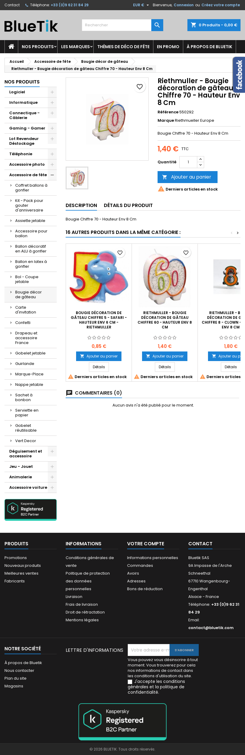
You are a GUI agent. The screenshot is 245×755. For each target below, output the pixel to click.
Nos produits (38, 47)
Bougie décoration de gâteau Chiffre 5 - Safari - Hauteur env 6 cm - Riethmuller (99, 320)
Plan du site (15, 678)
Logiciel (17, 92)
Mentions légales (82, 620)
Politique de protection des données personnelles (88, 581)
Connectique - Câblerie (24, 115)
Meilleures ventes (21, 573)
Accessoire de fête (28, 175)
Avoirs (133, 573)
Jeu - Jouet (21, 466)
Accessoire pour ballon (31, 233)
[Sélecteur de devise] (141, 5)
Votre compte (145, 543)
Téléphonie (20, 154)
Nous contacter (19, 670)
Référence (168, 112)
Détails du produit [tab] (128, 205)
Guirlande (24, 363)
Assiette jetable (30, 220)
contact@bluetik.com (211, 628)
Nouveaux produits (22, 565)
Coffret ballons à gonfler (31, 187)
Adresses (136, 581)
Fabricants (14, 581)
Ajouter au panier (186, 176)
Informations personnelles (152, 558)
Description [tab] (81, 205)
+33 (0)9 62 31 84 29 (70, 4)
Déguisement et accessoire (25, 453)
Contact (12, 4)
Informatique (23, 102)
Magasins (13, 686)
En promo (168, 47)
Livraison (74, 596)
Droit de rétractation (85, 612)
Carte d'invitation (25, 310)
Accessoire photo (27, 164)
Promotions (15, 558)
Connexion (184, 4)
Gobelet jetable (30, 353)
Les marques (75, 47)
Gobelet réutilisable (26, 428)
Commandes (140, 565)
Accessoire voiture (28, 487)
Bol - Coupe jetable (26, 279)
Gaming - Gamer (27, 128)
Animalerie (20, 477)
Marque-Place (29, 374)
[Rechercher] (123, 25)
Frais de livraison (82, 604)
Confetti (22, 322)
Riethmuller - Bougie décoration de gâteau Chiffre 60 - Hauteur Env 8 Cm (165, 320)
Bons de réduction (145, 589)
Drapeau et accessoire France (26, 337)
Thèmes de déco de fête (123, 47)
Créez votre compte (220, 4)
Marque (166, 120)
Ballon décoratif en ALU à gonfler (31, 248)
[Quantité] (188, 162)
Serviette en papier (26, 412)
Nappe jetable (29, 384)
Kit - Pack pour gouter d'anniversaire (29, 205)
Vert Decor (25, 441)
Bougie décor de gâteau (28, 294)
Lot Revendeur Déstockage (24, 141)
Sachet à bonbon (24, 397)
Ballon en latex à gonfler (31, 264)
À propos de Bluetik (209, 47)
